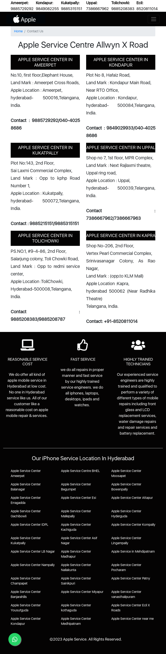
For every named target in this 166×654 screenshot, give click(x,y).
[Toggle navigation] (154, 19)
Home (18, 31)
